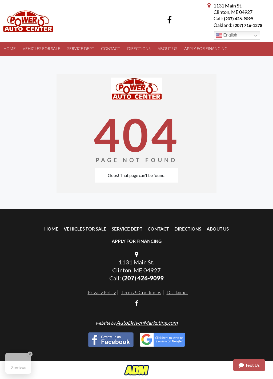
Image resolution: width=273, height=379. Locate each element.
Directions (187, 229)
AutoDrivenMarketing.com (147, 322)
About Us (218, 229)
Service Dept (127, 229)
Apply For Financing (137, 241)
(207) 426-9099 (238, 18)
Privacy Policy (102, 292)
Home (51, 229)
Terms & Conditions (141, 292)
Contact (158, 229)
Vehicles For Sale (85, 229)
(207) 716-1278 (247, 25)
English (226, 35)
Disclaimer (177, 292)
